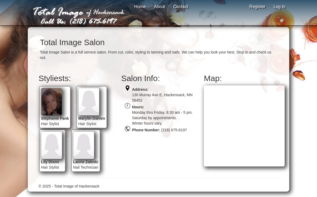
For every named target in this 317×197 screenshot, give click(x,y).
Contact (180, 6)
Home (140, 6)
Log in (279, 6)
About (159, 6)
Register (257, 6)
